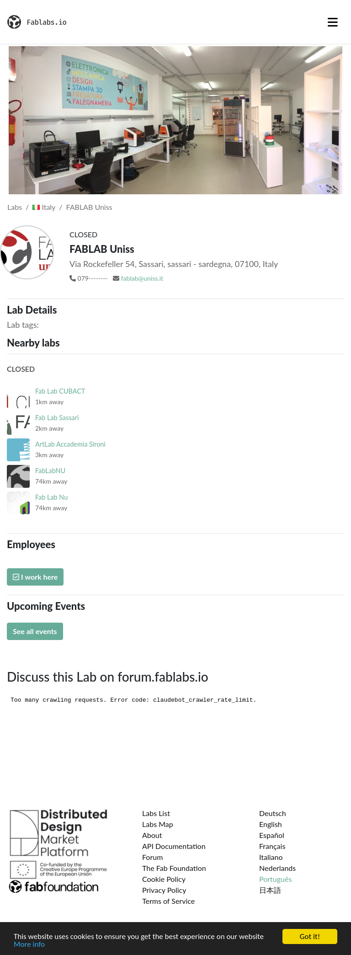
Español (271, 835)
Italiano (271, 857)
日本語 (270, 890)
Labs (14, 207)
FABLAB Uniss (89, 207)
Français (272, 846)
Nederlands (277, 868)
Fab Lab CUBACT (60, 391)
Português (275, 879)
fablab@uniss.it (142, 278)
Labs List (156, 813)
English (270, 824)
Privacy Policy (164, 890)
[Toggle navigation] (333, 22)
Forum (152, 857)
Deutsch (272, 813)
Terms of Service (168, 900)
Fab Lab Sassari (57, 417)
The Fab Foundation (174, 868)
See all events (35, 631)
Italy (43, 207)
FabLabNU (50, 471)
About (152, 835)
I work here (35, 576)
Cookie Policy (164, 879)
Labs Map (157, 824)
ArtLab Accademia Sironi (70, 444)
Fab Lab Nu (51, 497)
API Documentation (174, 846)
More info (29, 945)
